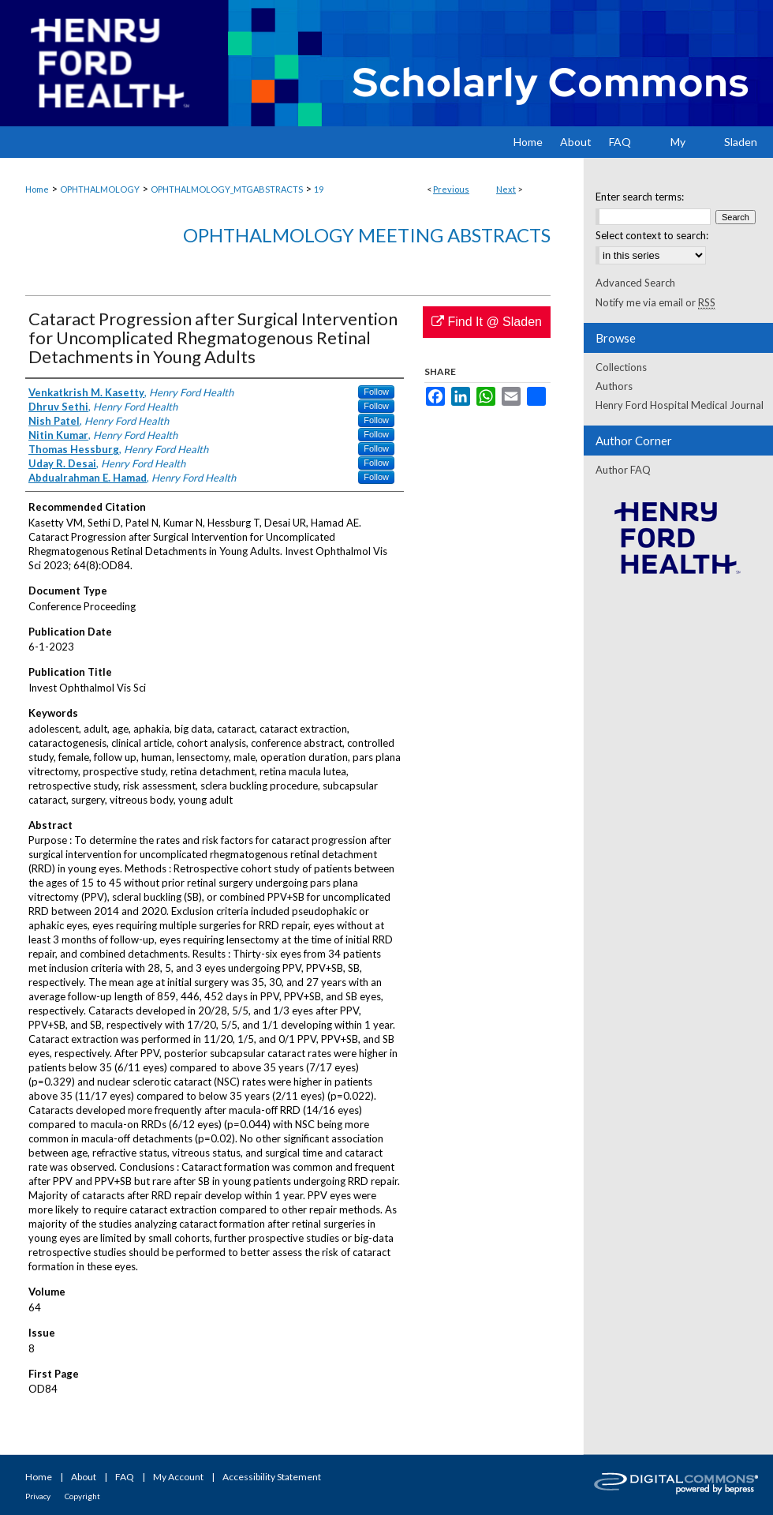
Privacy (37, 1496)
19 (318, 189)
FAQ (124, 1477)
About (83, 1477)
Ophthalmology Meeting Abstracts (367, 234)
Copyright (82, 1496)
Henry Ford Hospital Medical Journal (680, 405)
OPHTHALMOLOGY (100, 189)
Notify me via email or (655, 302)
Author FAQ (623, 469)
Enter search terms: (640, 196)
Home (37, 189)
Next (506, 189)
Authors (614, 386)
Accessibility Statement (271, 1477)
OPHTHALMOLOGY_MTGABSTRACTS (227, 189)
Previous (451, 189)
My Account (178, 1477)
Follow (376, 391)
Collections (621, 367)
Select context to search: (652, 235)
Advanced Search (635, 282)
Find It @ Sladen (486, 321)
